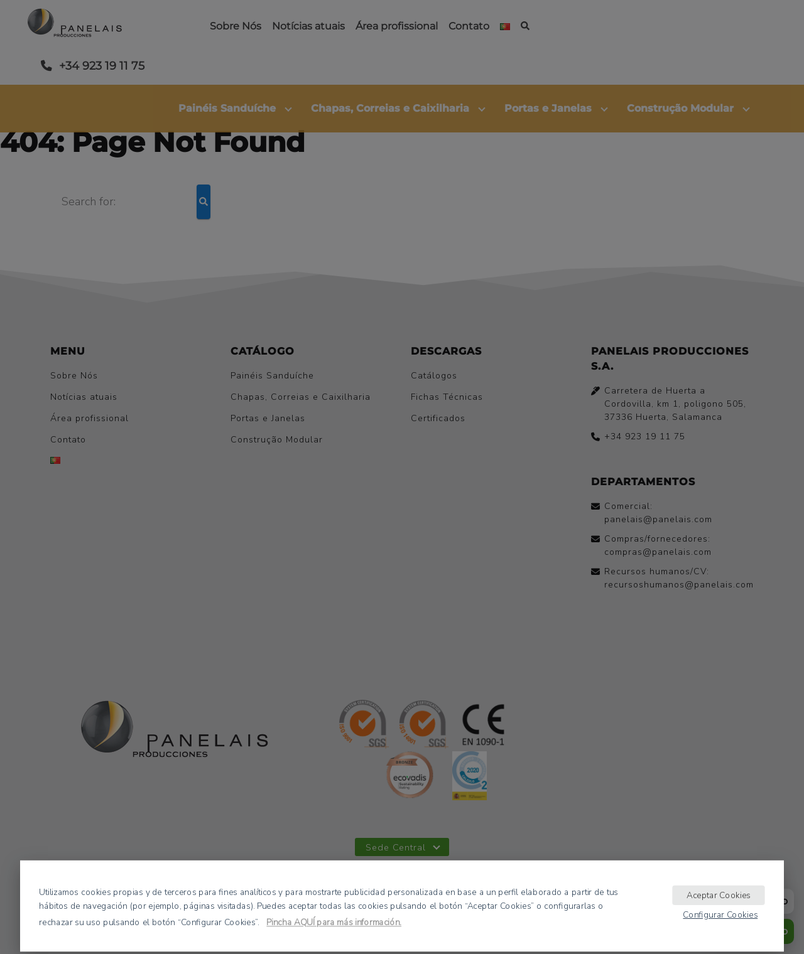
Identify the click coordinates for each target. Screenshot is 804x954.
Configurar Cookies (720, 914)
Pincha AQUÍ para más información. (333, 922)
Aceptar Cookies (719, 895)
